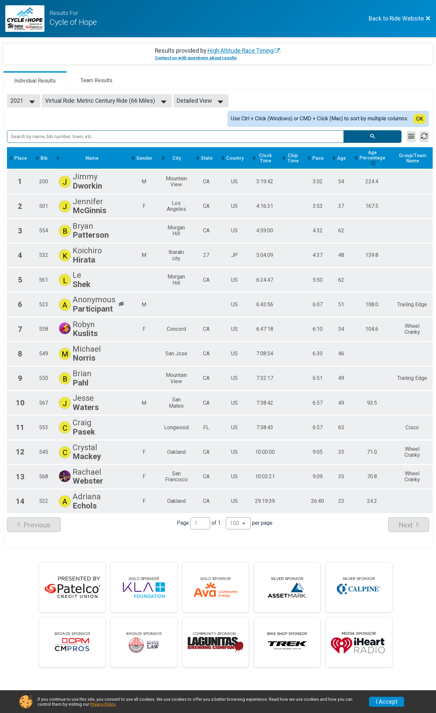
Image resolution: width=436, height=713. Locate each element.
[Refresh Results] (424, 136)
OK (419, 119)
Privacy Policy (102, 704)
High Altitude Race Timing (241, 50)
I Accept (387, 701)
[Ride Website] (27, 18)
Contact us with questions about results (196, 57)
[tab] (35, 80)
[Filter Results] (411, 136)
